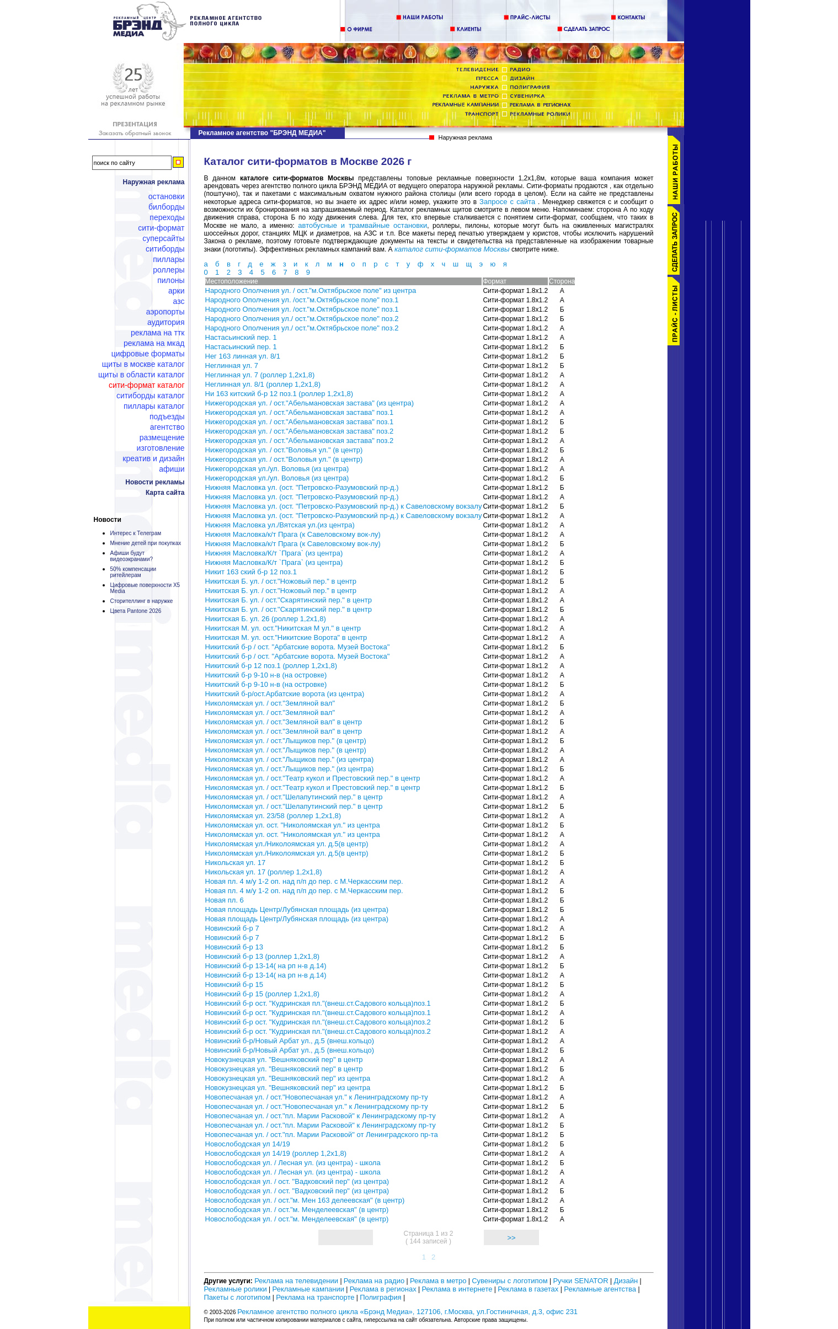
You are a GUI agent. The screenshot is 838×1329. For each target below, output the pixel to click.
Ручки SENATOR (580, 1281)
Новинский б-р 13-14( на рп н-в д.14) (266, 966)
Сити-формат (161, 228)
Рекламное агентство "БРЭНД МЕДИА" (262, 133)
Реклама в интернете (456, 1289)
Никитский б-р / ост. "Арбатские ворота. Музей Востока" (297, 647)
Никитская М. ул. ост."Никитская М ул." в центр (283, 628)
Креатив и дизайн (153, 458)
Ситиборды (165, 249)
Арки (176, 291)
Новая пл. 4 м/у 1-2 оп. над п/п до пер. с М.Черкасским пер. (304, 881)
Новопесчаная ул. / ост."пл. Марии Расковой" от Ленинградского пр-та (321, 1134)
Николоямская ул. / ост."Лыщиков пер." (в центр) (285, 740)
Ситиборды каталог (150, 395)
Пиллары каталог (154, 406)
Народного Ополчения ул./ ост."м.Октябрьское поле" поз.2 (302, 318)
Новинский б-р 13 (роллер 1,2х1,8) (262, 956)
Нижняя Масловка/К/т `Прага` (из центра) (274, 553)
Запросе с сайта (507, 202)
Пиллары (168, 259)
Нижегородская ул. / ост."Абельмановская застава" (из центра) (309, 403)
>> (511, 1238)
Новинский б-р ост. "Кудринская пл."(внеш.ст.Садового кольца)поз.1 (318, 1003)
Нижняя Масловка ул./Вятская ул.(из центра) (280, 525)
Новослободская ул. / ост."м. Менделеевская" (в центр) (297, 1209)
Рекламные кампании (308, 1289)
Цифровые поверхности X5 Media (145, 588)
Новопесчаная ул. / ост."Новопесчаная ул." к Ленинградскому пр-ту (316, 1097)
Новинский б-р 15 (234, 984)
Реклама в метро (438, 1281)
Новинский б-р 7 (232, 928)
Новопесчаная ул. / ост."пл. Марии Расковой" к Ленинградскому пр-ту (320, 1116)
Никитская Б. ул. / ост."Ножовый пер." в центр (281, 581)
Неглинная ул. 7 (231, 365)
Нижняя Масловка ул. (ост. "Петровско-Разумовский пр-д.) (302, 487)
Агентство (167, 427)
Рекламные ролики (235, 1289)
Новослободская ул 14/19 (247, 1144)
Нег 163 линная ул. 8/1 (242, 356)
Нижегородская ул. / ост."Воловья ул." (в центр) (284, 450)
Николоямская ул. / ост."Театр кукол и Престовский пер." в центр (312, 778)
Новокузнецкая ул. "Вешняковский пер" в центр (284, 1059)
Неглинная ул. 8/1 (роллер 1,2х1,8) (263, 384)
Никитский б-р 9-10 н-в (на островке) (266, 675)
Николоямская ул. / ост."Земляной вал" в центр (283, 722)
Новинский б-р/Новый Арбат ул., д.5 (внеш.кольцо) (290, 1041)
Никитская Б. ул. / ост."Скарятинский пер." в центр (288, 600)
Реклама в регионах (383, 1289)
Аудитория (165, 322)
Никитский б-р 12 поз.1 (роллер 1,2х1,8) (271, 665)
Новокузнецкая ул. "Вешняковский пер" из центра (288, 1078)
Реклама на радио (374, 1281)
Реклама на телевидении (296, 1281)
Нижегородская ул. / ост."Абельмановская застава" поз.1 (299, 412)
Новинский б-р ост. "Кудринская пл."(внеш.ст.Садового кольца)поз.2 (318, 1022)
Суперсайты (163, 238)
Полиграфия (380, 1297)
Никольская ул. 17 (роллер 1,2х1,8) (263, 872)
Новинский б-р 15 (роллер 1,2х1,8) (262, 994)
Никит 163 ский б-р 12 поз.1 (251, 572)
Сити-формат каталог (146, 385)
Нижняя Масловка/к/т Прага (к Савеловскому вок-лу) (293, 534)
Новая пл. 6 (224, 900)
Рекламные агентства (601, 1289)
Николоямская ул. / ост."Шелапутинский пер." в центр (294, 797)
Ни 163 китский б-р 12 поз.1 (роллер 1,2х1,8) (279, 393)
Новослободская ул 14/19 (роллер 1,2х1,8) (276, 1153)
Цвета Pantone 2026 (136, 611)
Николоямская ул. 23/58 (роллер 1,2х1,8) (273, 816)
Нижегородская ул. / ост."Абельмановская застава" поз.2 (299, 431)
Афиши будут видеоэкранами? (131, 556)
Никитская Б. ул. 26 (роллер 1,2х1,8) (265, 619)
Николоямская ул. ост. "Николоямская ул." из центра (292, 825)
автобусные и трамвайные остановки (362, 225)
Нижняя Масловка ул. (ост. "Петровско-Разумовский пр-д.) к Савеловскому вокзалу (343, 506)
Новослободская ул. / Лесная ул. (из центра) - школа (293, 1163)
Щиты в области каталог (141, 374)
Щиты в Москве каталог (143, 364)
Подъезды (167, 416)
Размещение (162, 437)
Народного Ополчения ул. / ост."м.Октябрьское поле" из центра (311, 290)
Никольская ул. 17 (235, 862)
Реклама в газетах (529, 1289)
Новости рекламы (154, 482)
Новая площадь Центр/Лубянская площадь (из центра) (297, 909)
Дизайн (625, 1281)
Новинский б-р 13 (234, 947)
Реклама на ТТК (157, 333)
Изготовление (161, 448)
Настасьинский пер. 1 (241, 337)
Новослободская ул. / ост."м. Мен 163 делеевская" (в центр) (305, 1200)
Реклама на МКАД (154, 343)
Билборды (166, 207)
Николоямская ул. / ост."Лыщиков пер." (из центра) (289, 759)
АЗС (179, 301)
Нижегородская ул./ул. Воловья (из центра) (277, 469)
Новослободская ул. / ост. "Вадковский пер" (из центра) (297, 1181)
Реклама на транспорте (315, 1297)
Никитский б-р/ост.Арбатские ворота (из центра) (285, 694)
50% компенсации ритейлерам (133, 572)
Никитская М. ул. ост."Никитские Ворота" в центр (286, 637)
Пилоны (170, 280)
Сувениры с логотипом (509, 1281)
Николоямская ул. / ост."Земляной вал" (270, 703)
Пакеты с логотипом (237, 1297)
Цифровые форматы (148, 353)
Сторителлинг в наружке (141, 601)
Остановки (166, 196)
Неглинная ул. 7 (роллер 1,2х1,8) (260, 375)
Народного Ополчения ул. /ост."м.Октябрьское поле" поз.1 (302, 300)
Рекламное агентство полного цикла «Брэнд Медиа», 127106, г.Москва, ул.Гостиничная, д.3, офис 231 (407, 1311)
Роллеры (168, 270)
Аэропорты (165, 312)
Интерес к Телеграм (136, 533)
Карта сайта (165, 493)
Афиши (171, 469)
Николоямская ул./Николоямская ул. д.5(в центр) (287, 844)
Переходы (167, 217)
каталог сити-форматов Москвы (452, 249)
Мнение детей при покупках (146, 543)
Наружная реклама (154, 182)
